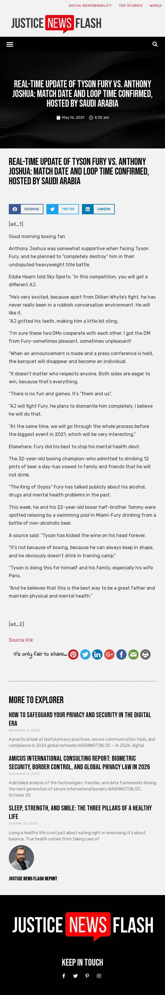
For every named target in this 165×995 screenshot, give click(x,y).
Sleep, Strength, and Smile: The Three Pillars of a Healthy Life (80, 812)
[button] (10, 44)
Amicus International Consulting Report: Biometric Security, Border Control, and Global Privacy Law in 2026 (79, 762)
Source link (21, 640)
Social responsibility (90, 6)
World (156, 6)
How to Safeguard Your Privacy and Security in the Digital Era (80, 719)
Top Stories (130, 6)
